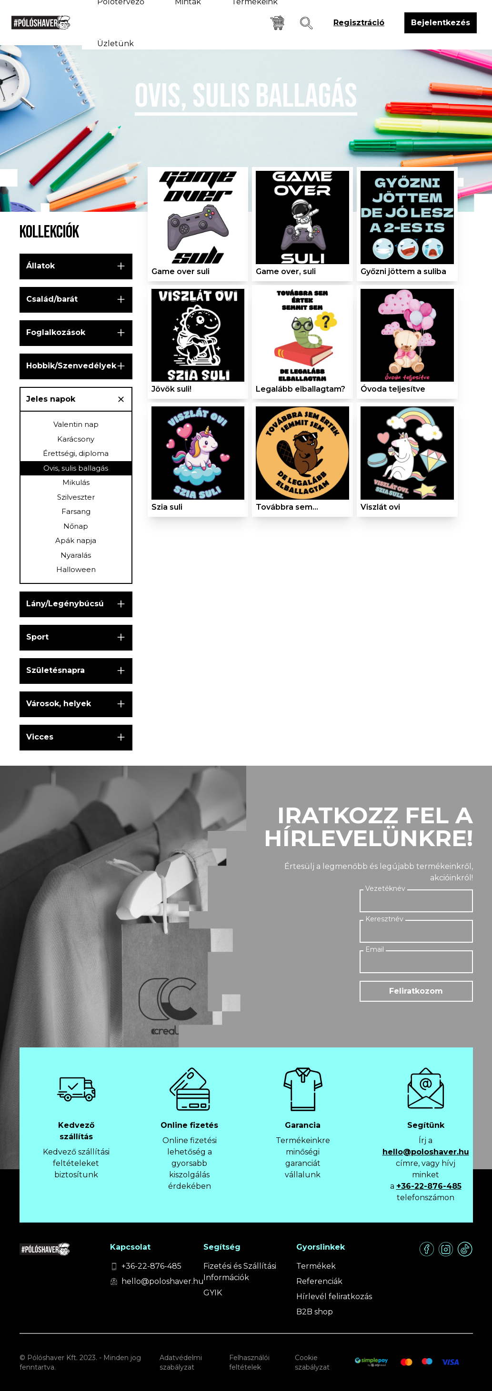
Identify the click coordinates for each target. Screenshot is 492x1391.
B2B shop (314, 1311)
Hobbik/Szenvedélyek (71, 365)
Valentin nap (76, 424)
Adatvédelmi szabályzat (181, 1362)
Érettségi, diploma (76, 453)
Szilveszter (76, 497)
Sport (37, 636)
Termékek (316, 1266)
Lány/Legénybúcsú (65, 603)
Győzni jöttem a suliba (403, 271)
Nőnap (75, 526)
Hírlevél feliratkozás (334, 1296)
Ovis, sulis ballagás (75, 468)
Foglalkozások (55, 332)
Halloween (76, 569)
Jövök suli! (171, 389)
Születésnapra (55, 670)
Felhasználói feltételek (249, 1362)
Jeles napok (50, 399)
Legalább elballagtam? (300, 389)
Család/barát (52, 299)
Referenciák (319, 1281)
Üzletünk (115, 43)
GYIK (212, 1292)
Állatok (40, 265)
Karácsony (75, 439)
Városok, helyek (58, 703)
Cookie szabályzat (312, 1362)
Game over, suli (286, 271)
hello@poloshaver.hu (425, 1151)
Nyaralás (75, 555)
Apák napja (75, 540)
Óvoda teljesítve (393, 389)
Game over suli (180, 271)
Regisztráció (358, 22)
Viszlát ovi (380, 507)
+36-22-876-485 (429, 1186)
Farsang (75, 511)
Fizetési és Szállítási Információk (239, 1272)
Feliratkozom (416, 991)
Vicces (39, 736)
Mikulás (76, 482)
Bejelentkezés (440, 22)
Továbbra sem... (287, 507)
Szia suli (166, 507)
